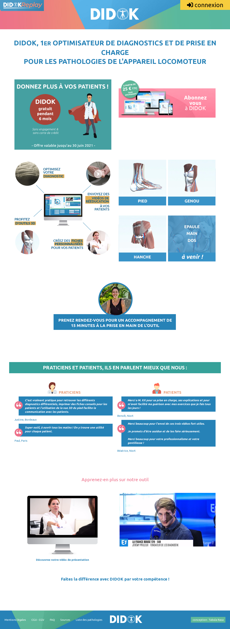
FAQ (52, 619)
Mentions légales (15, 619)
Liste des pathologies (89, 619)
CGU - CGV (37, 619)
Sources (65, 619)
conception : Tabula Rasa (208, 619)
